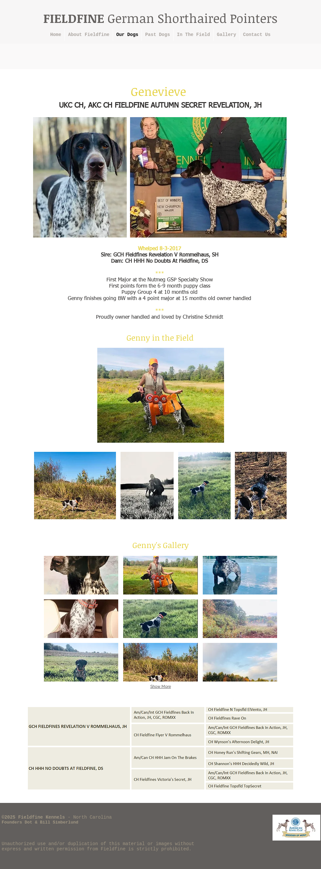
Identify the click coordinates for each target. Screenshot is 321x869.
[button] (81, 575)
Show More (160, 686)
